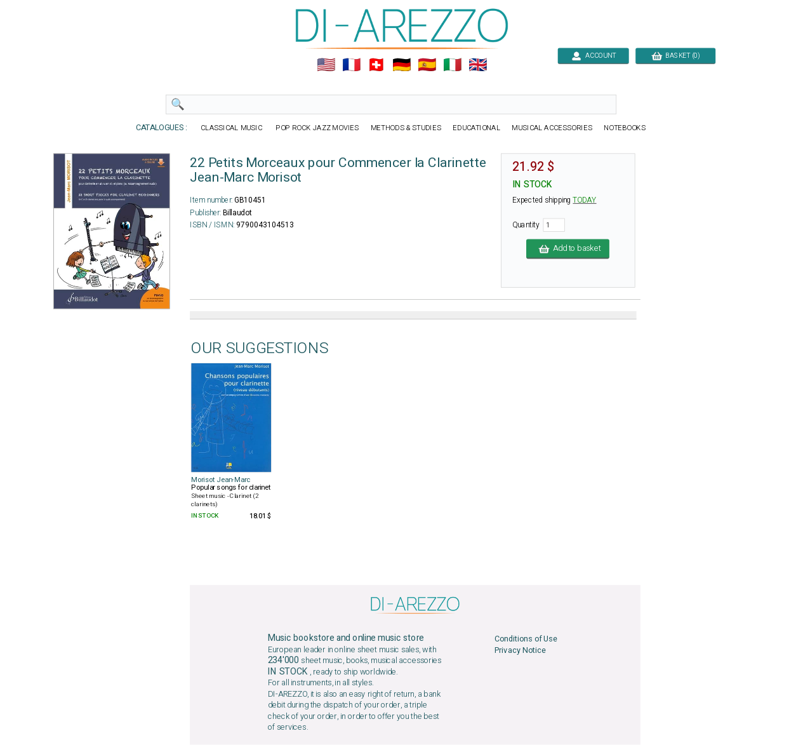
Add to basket (568, 249)
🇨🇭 (376, 65)
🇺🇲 (325, 65)
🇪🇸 (427, 65)
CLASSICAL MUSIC (232, 128)
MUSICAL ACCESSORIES (552, 128)
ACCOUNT (593, 55)
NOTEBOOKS (625, 128)
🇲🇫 (351, 65)
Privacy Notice (519, 651)
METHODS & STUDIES (405, 128)
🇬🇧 (477, 65)
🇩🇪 (401, 65)
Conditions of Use (525, 639)
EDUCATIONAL (476, 128)
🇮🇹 (452, 65)
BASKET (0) (675, 55)
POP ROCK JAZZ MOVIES (317, 128)
